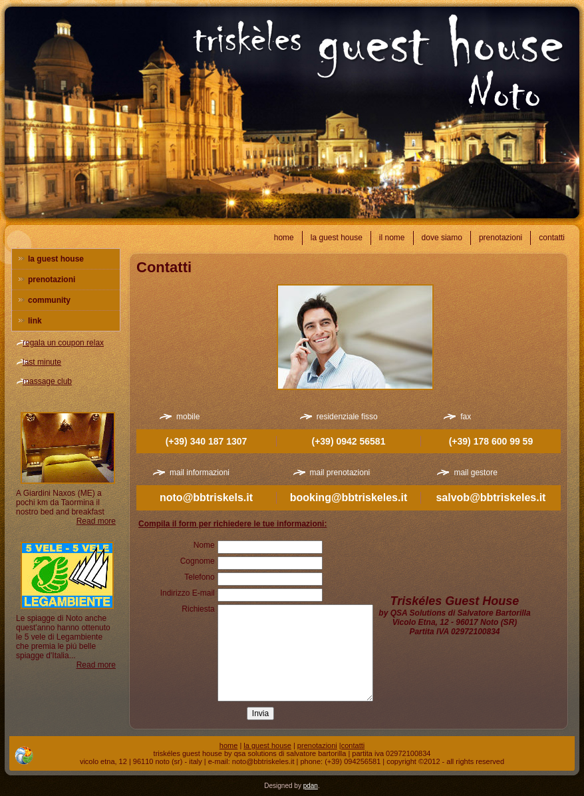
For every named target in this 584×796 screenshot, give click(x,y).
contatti (552, 237)
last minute (42, 362)
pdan (310, 785)
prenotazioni (500, 237)
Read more (96, 521)
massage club (47, 381)
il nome (392, 237)
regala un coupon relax (63, 342)
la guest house (337, 237)
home (284, 237)
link (35, 320)
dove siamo (442, 237)
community (49, 300)
